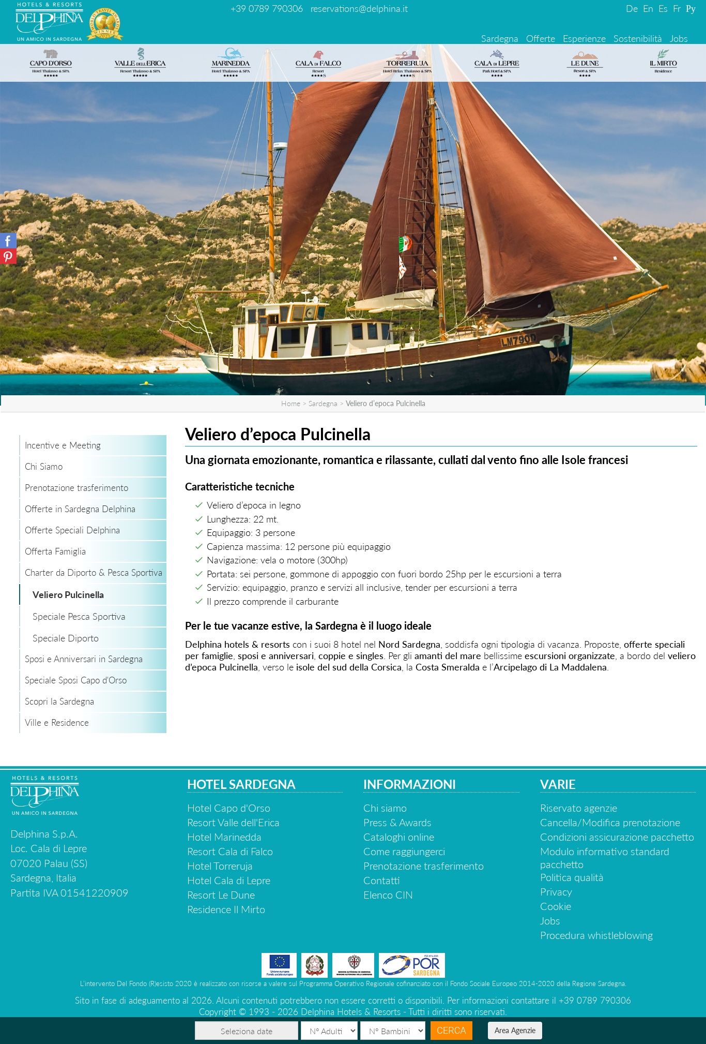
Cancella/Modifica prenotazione (610, 822)
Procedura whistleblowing (596, 935)
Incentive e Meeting (63, 445)
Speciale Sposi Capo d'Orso (76, 680)
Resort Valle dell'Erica (233, 822)
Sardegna (499, 38)
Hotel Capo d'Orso (228, 807)
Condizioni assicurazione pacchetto (617, 836)
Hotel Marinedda (224, 836)
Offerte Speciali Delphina (72, 530)
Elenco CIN (388, 894)
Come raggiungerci (404, 851)
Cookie (555, 906)
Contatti (381, 880)
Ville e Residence (57, 722)
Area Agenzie (515, 1030)
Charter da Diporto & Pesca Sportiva (93, 572)
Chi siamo (385, 807)
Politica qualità (572, 877)
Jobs (679, 38)
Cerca (451, 1030)
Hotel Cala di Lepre (228, 880)
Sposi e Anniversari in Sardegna (84, 658)
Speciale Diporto (66, 638)
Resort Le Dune (221, 894)
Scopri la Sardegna (59, 701)
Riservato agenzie (578, 807)
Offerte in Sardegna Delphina (80, 508)
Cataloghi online (398, 836)
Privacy (556, 891)
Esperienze (584, 38)
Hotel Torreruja (220, 865)
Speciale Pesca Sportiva (79, 616)
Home (290, 403)
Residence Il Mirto (226, 909)
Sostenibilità (637, 38)
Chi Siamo (44, 466)
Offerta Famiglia (55, 551)
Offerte (540, 38)
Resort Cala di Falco (230, 851)
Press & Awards (397, 822)
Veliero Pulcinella (68, 594)
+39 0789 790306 (267, 8)
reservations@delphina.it (359, 8)
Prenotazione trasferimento (76, 487)
